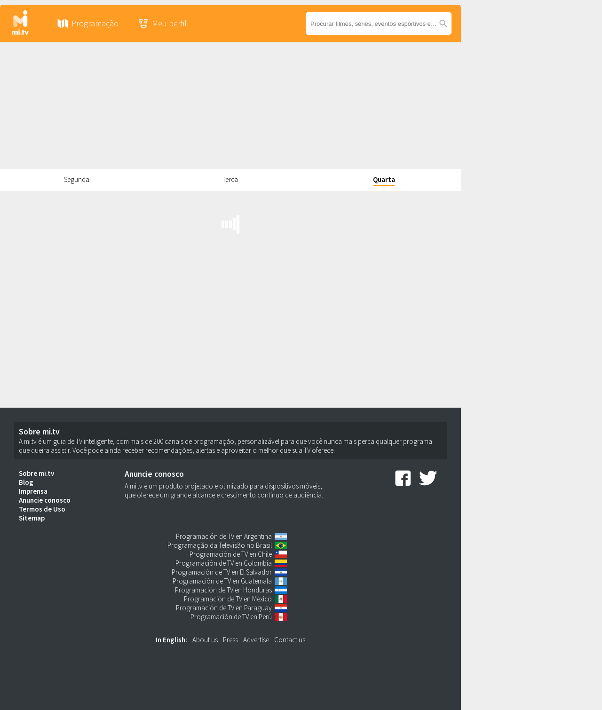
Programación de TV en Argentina (224, 536)
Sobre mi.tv (36, 473)
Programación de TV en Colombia (223, 563)
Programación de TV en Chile (231, 554)
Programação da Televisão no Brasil (219, 545)
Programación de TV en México (228, 598)
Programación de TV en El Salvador (222, 572)
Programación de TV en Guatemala (222, 580)
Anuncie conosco (45, 500)
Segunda (76, 179)
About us (205, 639)
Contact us (289, 639)
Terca (230, 179)
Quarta (384, 179)
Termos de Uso (42, 509)
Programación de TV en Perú (231, 616)
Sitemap (32, 517)
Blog (26, 482)
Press (230, 639)
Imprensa (33, 491)
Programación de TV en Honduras (223, 589)
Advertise (256, 639)
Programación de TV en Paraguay (224, 607)
